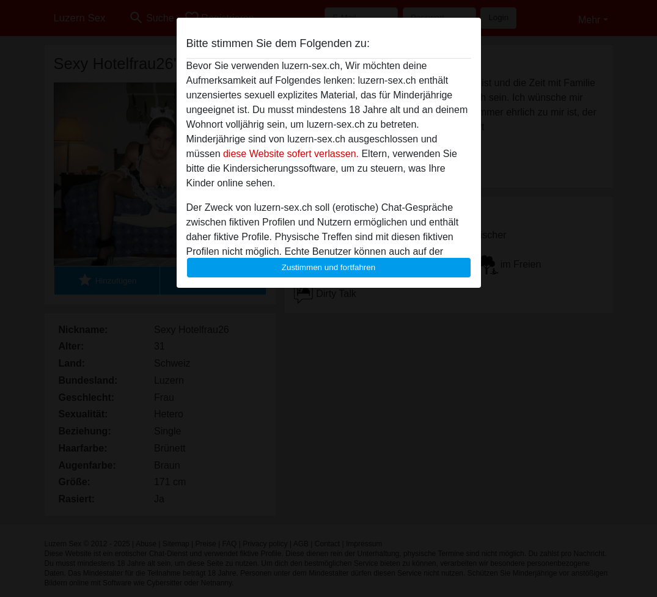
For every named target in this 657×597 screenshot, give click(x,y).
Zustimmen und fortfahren (329, 267)
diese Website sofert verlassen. (291, 153)
